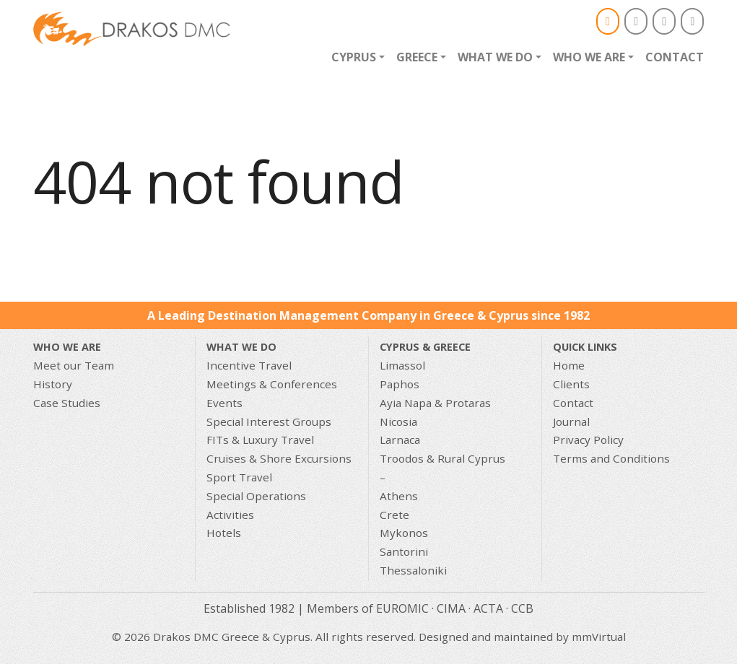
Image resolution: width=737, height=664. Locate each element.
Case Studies (66, 403)
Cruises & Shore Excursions (279, 458)
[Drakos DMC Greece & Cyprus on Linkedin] (692, 21)
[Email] (607, 21)
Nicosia (398, 421)
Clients (571, 384)
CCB (522, 608)
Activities (230, 514)
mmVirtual (599, 636)
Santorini (404, 551)
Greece (416, 57)
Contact (674, 57)
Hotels (223, 532)
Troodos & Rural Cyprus (442, 458)
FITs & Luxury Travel (260, 439)
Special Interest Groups (268, 421)
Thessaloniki (413, 570)
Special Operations (256, 496)
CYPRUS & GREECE (425, 347)
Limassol (402, 365)
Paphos (399, 384)
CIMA (451, 608)
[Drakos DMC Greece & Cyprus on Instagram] (664, 21)
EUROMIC (402, 608)
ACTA (488, 608)
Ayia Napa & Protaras (435, 403)
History (52, 384)
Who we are (589, 57)
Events (224, 403)
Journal (571, 421)
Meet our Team (73, 365)
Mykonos (404, 532)
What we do (495, 57)
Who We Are (67, 347)
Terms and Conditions (611, 458)
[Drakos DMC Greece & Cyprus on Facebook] (635, 21)
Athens (399, 496)
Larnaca (400, 439)
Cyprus (353, 57)
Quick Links (585, 347)
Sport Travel (239, 477)
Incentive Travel (249, 365)
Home (569, 365)
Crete (394, 514)
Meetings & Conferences (271, 384)
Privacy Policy (588, 439)
